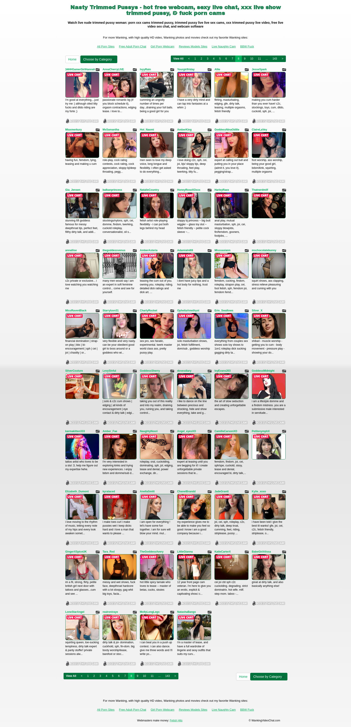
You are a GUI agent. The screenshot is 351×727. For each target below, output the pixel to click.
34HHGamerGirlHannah (80, 69)
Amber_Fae (110, 431)
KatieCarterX (222, 551)
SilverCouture (74, 370)
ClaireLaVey (259, 129)
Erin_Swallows (223, 310)
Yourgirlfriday (186, 69)
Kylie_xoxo (259, 491)
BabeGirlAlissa (261, 551)
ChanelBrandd (186, 491)
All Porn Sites (106, 46)
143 (274, 58)
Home (72, 59)
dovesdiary (184, 370)
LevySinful (109, 370)
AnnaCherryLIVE (113, 69)
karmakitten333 (75, 431)
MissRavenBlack (76, 310)
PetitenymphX (261, 431)
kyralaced (109, 491)
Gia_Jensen (72, 189)
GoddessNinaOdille (226, 129)
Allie (217, 69)
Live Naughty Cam (224, 46)
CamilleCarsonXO (225, 431)
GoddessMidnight (263, 370)
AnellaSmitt (147, 491)
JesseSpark (259, 69)
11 (259, 58)
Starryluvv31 (111, 310)
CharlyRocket (148, 310)
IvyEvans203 (222, 370)
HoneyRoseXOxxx (188, 189)
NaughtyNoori (149, 431)
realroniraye (110, 611)
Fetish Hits (176, 720)
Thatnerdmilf (260, 189)
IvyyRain (145, 69)
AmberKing (184, 129)
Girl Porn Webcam (162, 46)
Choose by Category (99, 59)
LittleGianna (185, 551)
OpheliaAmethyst (188, 310)
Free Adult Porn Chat (132, 46)
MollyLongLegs (150, 611)
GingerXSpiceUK (76, 551)
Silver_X (257, 310)
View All (178, 58)
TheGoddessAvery (152, 551)
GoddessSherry (150, 370)
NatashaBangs (186, 611)
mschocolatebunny (264, 250)
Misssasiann (222, 250)
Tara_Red (109, 551)
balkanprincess (112, 189)
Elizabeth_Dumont (77, 491)
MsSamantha (111, 129)
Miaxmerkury (73, 129)
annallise (71, 250)
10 (251, 58)
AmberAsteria (149, 250)
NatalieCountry (149, 189)
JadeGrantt (221, 491)
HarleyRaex (221, 189)
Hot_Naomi (147, 129)
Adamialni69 (185, 250)
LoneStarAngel (74, 611)
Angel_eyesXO (186, 431)
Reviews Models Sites (193, 46)
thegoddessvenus (114, 250)
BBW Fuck (247, 46)
